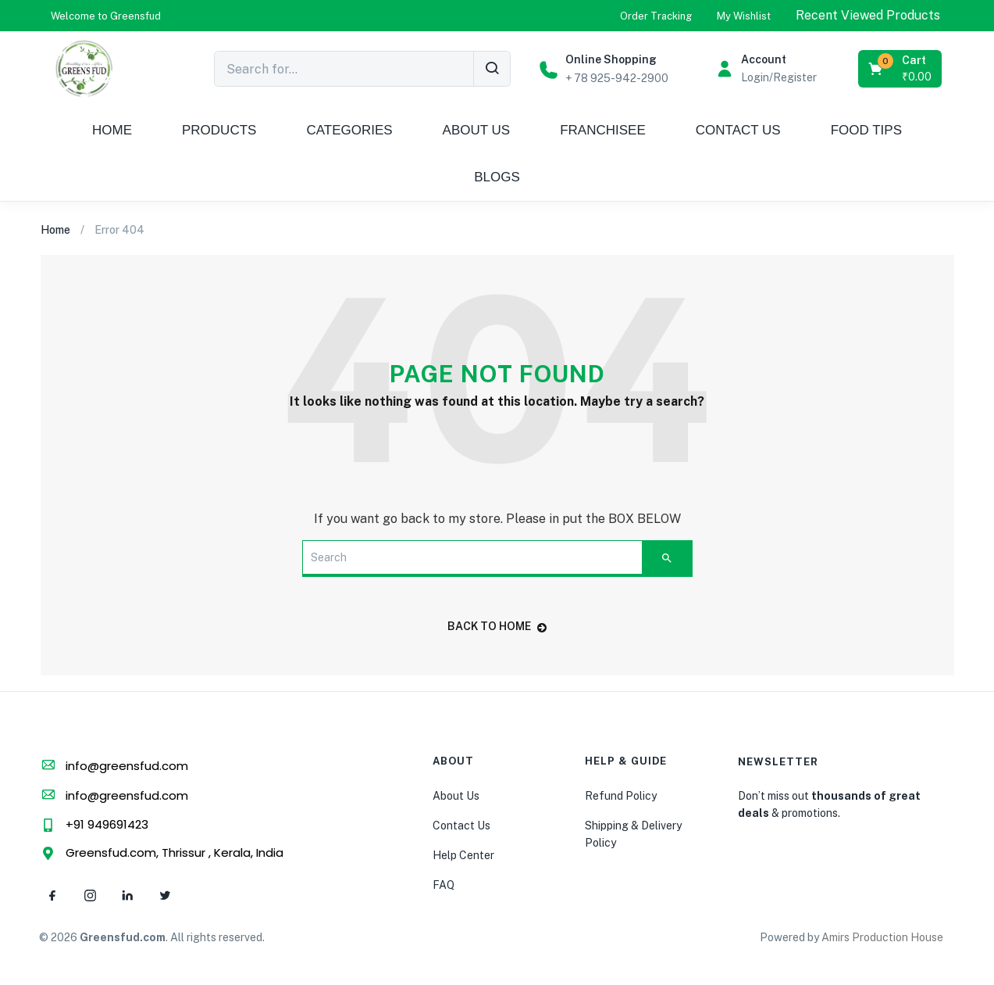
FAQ (443, 885)
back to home (497, 626)
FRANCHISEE (603, 130)
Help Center (463, 855)
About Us (456, 796)
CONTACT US (738, 130)
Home (55, 230)
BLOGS (497, 177)
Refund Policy (621, 796)
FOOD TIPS (866, 130)
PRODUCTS (219, 130)
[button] (106, 16)
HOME (112, 130)
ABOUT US (477, 130)
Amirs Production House (882, 937)
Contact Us (461, 825)
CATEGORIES (349, 130)
